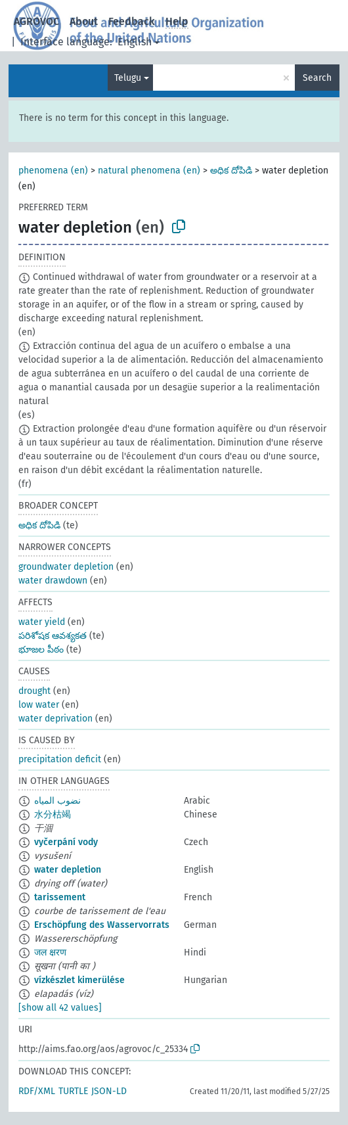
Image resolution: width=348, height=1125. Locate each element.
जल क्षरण (50, 952)
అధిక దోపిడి (231, 170)
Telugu (127, 77)
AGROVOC (36, 21)
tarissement (59, 897)
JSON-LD (109, 1091)
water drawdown (52, 580)
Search (317, 77)
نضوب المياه (57, 800)
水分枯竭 (52, 814)
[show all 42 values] (60, 1007)
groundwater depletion (66, 566)
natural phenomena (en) (149, 170)
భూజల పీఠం (41, 649)
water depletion (67, 869)
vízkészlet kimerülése (79, 980)
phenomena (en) (53, 170)
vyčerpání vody (66, 842)
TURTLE (73, 1091)
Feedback (131, 21)
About (84, 21)
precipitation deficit (59, 759)
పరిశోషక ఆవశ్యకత (52, 635)
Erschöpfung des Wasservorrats (101, 924)
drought (34, 691)
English (135, 41)
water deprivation (55, 718)
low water (38, 704)
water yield (41, 622)
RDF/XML (36, 1091)
